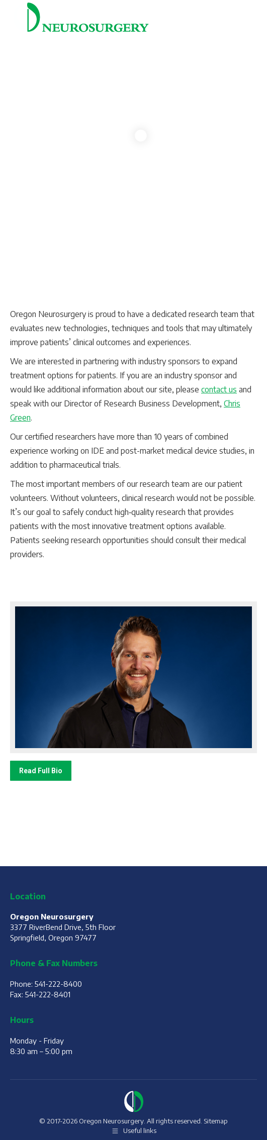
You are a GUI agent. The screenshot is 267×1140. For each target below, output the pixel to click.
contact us (219, 389)
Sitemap (216, 1121)
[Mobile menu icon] (247, 17)
